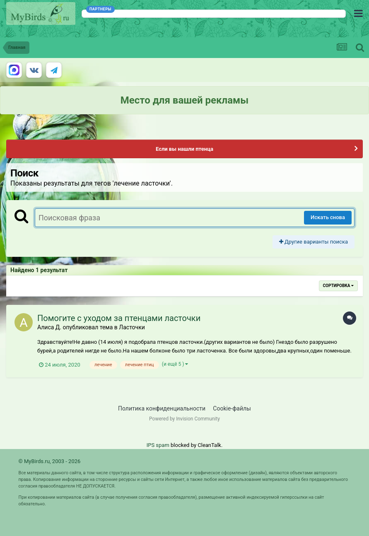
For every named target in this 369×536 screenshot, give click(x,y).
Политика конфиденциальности (161, 408)
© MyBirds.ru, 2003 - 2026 (50, 461)
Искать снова (328, 217)
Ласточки (132, 327)
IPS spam (158, 445)
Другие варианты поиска (313, 242)
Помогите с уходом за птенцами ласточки (118, 318)
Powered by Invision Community (184, 419)
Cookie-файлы (232, 408)
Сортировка (338, 285)
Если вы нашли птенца (184, 149)
